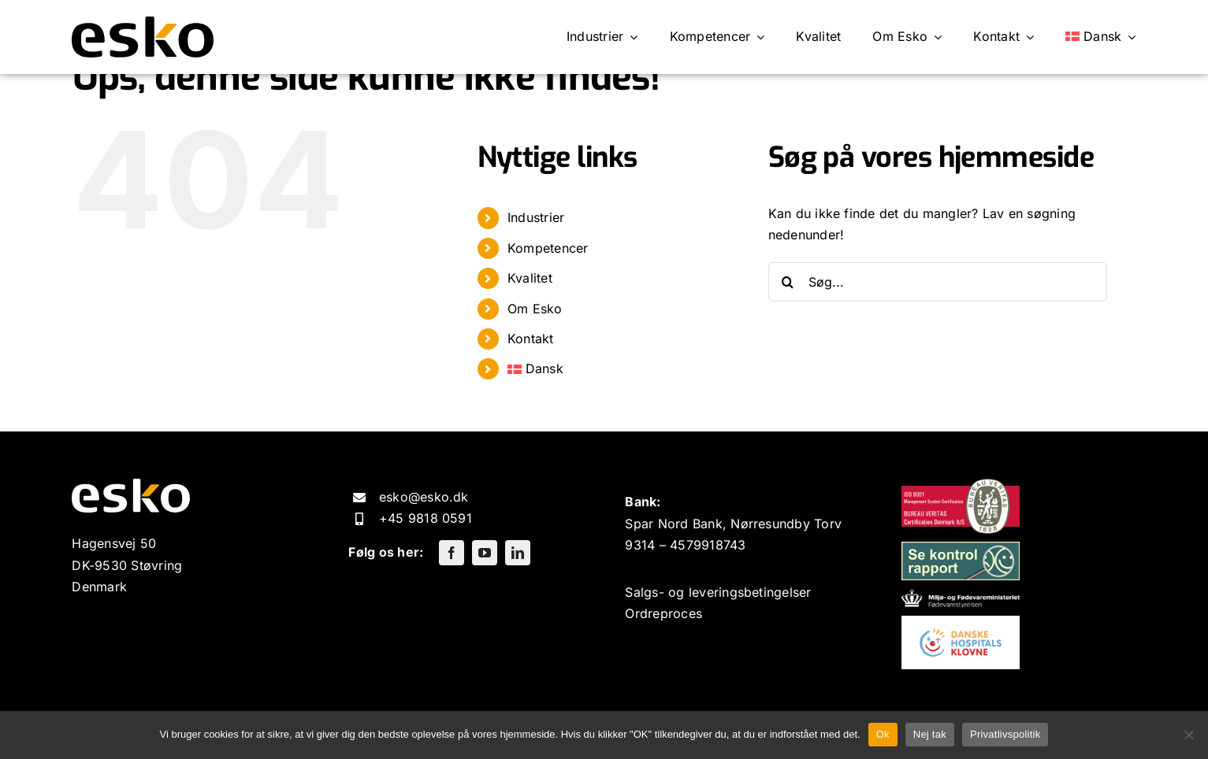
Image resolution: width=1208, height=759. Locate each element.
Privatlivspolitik (1005, 734)
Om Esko (535, 309)
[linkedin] (517, 552)
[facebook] (451, 552)
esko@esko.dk (424, 497)
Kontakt (530, 338)
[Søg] (788, 282)
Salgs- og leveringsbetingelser (718, 592)
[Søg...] (937, 282)
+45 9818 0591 (425, 518)
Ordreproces (663, 613)
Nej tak (929, 734)
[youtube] (484, 552)
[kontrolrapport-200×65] (960, 548)
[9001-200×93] (960, 485)
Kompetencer (548, 248)
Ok (883, 734)
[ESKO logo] (143, 23)
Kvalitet (529, 278)
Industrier (535, 217)
